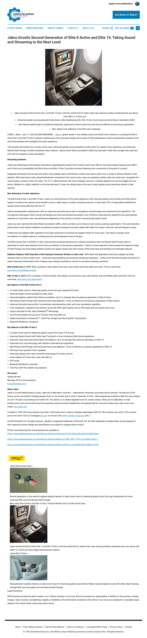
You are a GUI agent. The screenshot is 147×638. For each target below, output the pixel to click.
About (17, 627)
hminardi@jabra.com (16, 384)
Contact (73, 28)
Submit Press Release (54, 627)
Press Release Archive (32, 627)
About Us (88, 28)
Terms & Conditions (75, 627)
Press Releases (34, 28)
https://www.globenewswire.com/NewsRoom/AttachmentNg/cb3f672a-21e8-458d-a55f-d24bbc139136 (53, 444)
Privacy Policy (116, 627)
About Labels (55, 28)
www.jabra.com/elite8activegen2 (21, 270)
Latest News (14, 28)
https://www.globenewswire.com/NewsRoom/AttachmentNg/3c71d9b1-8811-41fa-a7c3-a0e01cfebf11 (52, 439)
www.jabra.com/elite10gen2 (29, 279)
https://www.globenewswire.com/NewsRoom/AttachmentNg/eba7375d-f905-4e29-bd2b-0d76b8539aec (53, 433)
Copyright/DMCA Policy (97, 627)
